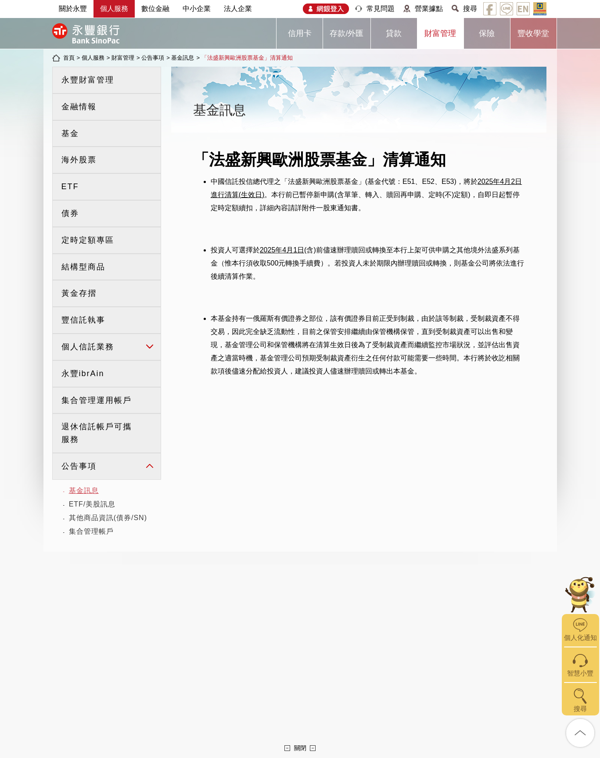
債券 (70, 213)
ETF (70, 186)
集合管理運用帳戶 (96, 400)
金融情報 (79, 106)
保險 (487, 33)
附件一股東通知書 (330, 208)
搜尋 (470, 8)
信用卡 (300, 33)
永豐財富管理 (87, 79)
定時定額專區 (87, 240)
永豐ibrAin (82, 373)
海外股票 (79, 159)
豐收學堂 (533, 33)
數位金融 (155, 8)
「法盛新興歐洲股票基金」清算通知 (247, 57)
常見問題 (380, 8)
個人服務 (114, 8)
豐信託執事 (83, 320)
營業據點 (429, 8)
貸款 (394, 33)
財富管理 (440, 33)
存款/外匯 (346, 33)
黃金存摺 (79, 293)
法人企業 (238, 8)
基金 (70, 133)
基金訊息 (182, 57)
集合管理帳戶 (91, 531)
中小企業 (197, 8)
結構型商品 (83, 266)
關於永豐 (73, 8)
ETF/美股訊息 (92, 504)
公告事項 (152, 57)
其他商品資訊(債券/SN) (108, 517)
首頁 (69, 57)
